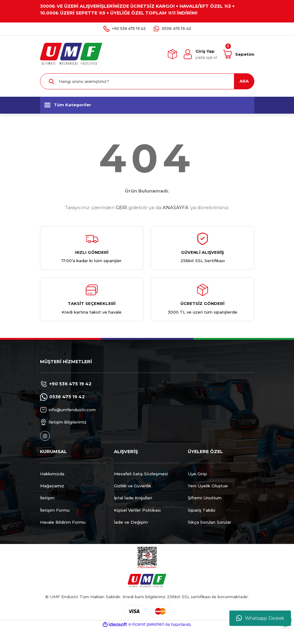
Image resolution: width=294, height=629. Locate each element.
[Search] (147, 81)
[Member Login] (200, 54)
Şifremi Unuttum (205, 497)
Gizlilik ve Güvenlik (132, 485)
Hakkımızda (52, 473)
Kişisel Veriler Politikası (137, 510)
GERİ (121, 207)
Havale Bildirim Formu (63, 522)
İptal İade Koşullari (133, 497)
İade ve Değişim (131, 522)
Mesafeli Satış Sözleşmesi (141, 473)
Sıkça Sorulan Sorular (209, 522)
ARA (244, 81)
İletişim (47, 497)
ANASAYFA (175, 207)
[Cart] (238, 54)
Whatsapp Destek (260, 618)
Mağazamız (52, 485)
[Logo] (71, 54)
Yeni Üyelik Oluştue (208, 485)
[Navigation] (147, 105)
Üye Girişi (197, 473)
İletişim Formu (55, 510)
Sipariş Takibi (201, 510)
